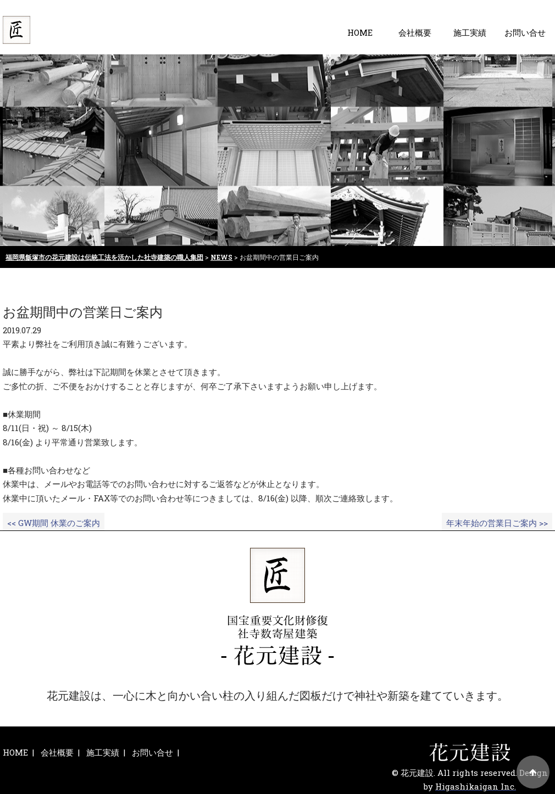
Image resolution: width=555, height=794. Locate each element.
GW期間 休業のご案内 (53, 522)
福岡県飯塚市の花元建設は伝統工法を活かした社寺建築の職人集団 (104, 257)
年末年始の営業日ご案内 (497, 522)
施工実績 (469, 32)
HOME (360, 32)
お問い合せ (525, 32)
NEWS (221, 257)
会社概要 (414, 32)
